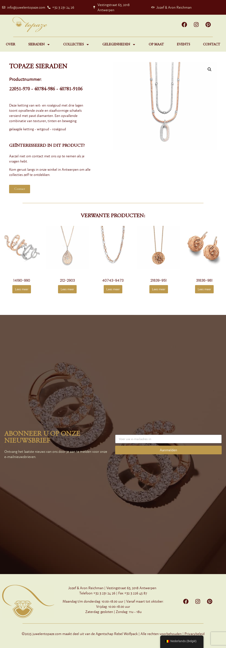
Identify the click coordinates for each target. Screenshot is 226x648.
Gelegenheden (119, 44)
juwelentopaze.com (46, 634)
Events (183, 44)
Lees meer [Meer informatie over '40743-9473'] (113, 289)
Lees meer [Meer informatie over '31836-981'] (204, 289)
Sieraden (39, 44)
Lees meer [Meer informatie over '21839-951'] (158, 289)
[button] (209, 69)
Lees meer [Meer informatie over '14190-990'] (21, 289)
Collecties (76, 44)
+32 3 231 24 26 (104, 593)
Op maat (156, 44)
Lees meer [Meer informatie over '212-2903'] (67, 289)
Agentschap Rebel (109, 634)
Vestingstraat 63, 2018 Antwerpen (131, 588)
